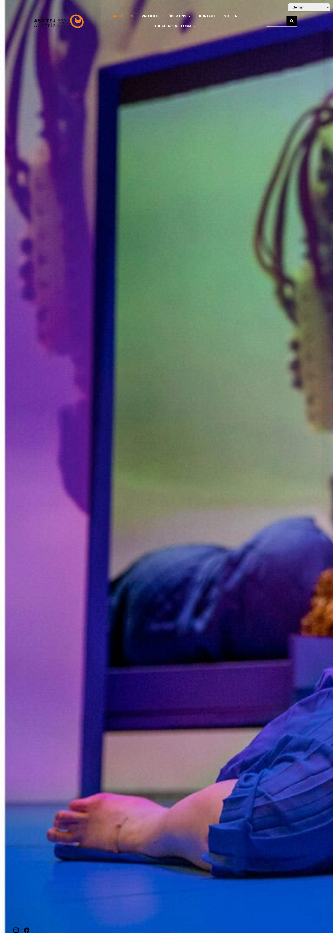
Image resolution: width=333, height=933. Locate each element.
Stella (230, 16)
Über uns (179, 16)
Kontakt (207, 16)
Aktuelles (123, 16)
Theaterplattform (175, 26)
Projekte (151, 16)
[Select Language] (309, 7)
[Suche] (291, 21)
